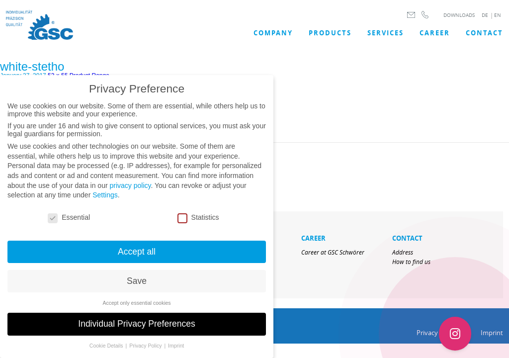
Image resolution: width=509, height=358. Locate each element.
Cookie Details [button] (107, 352)
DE (485, 15)
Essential (69, 223)
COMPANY (273, 32)
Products (330, 32)
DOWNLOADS (459, 15)
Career (435, 32)
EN (497, 15)
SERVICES (385, 32)
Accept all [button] (137, 257)
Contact (484, 32)
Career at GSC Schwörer (332, 252)
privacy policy (130, 191)
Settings (105, 201)
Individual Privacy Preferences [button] (136, 330)
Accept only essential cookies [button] (136, 308)
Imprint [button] (176, 352)
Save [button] (137, 286)
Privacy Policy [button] (146, 352)
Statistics (198, 223)
